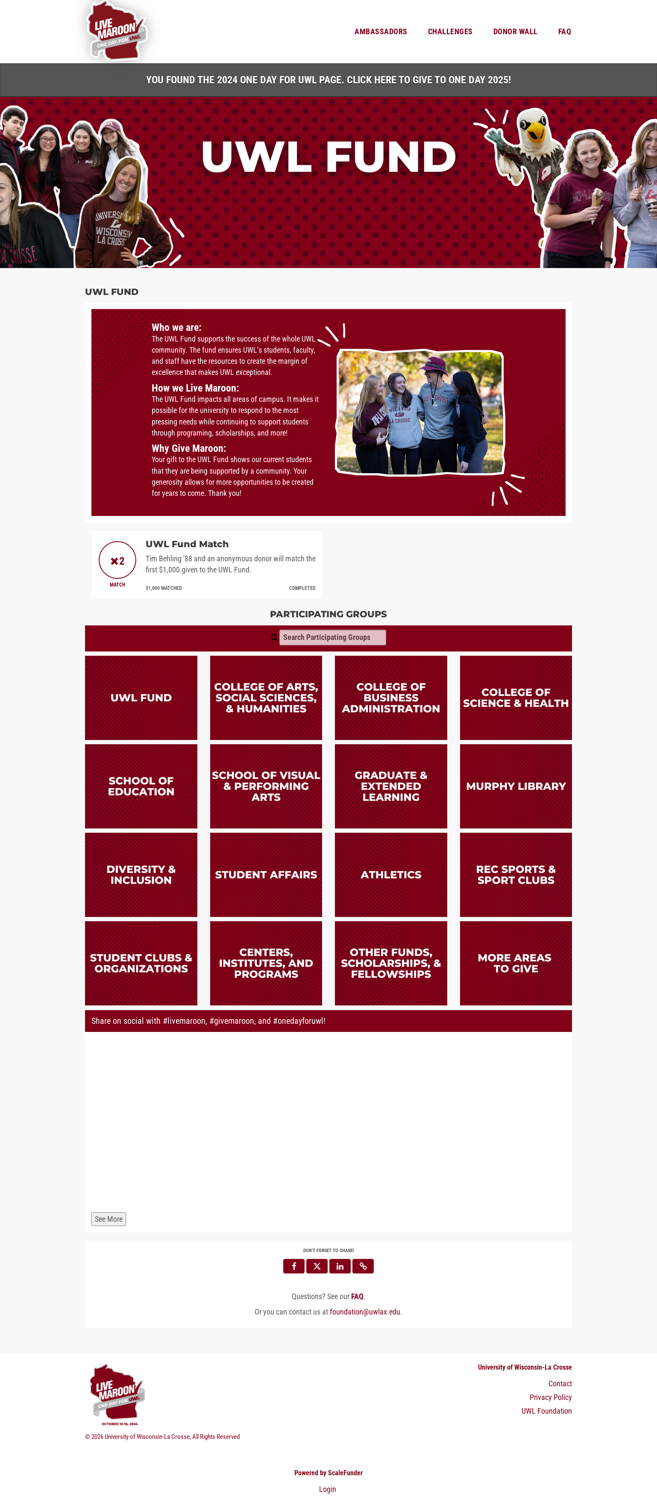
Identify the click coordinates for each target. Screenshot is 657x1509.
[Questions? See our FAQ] (357, 1296)
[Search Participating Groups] (332, 637)
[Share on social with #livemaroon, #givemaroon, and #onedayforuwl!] (328, 1123)
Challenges (450, 31)
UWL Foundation (547, 1411)
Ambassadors (381, 31)
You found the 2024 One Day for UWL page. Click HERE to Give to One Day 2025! (328, 80)
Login (327, 1489)
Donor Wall (515, 31)
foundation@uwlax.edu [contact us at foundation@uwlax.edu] (365, 1312)
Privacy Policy (551, 1397)
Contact (560, 1383)
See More (109, 1219)
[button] (363, 1266)
